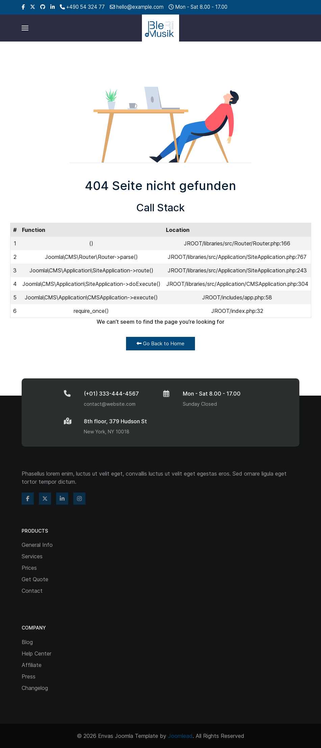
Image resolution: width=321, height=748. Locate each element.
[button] (25, 28)
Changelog (35, 688)
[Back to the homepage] (160, 28)
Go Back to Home (160, 343)
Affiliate (32, 665)
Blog (27, 642)
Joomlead (180, 735)
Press (28, 676)
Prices (29, 567)
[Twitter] (32, 7)
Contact (32, 590)
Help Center (36, 653)
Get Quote (35, 579)
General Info (37, 544)
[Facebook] (23, 7)
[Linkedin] (52, 7)
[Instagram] (79, 498)
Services (32, 556)
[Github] (42, 7)
